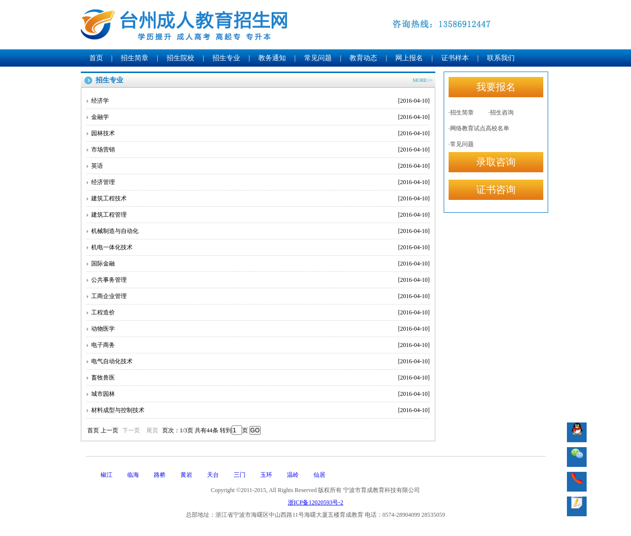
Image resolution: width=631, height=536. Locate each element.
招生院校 (180, 58)
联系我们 (501, 58)
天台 (213, 474)
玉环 (266, 474)
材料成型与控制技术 (260, 410)
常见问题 (318, 58)
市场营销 (260, 149)
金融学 (260, 117)
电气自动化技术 (260, 361)
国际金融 (260, 263)
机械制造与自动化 (260, 231)
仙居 (319, 474)
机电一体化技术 (260, 247)
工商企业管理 (260, 296)
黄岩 (186, 474)
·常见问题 (461, 144)
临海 (133, 474)
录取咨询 (496, 161)
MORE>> (422, 80)
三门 (239, 474)
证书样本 (455, 58)
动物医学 (260, 329)
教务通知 (272, 58)
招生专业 (226, 58)
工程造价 (260, 312)
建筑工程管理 (260, 215)
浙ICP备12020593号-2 (316, 502)
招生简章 (134, 58)
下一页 (131, 430)
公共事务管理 (260, 280)
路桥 (160, 474)
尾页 (152, 430)
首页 (96, 58)
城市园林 (260, 394)
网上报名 (409, 58)
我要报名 (496, 86)
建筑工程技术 (260, 198)
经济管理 (260, 182)
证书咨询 (496, 189)
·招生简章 (461, 112)
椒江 (106, 474)
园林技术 (260, 133)
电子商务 (260, 345)
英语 (260, 166)
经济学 (260, 101)
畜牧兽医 (260, 377)
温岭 (293, 474)
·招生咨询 (501, 112)
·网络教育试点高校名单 (479, 128)
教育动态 (363, 58)
